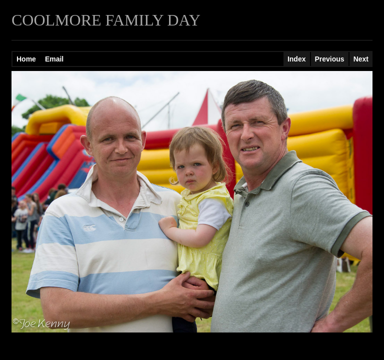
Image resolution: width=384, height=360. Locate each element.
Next (361, 59)
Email (54, 59)
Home (26, 59)
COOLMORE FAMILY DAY (106, 20)
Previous (329, 59)
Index (297, 59)
